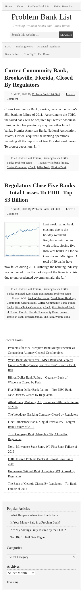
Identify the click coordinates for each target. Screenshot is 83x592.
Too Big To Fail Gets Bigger (28, 537)
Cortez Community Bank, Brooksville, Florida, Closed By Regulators (38, 77)
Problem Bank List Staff (46, 94)
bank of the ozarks (38, 298)
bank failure (61, 162)
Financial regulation (48, 46)
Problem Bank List (39, 6)
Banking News (24, 46)
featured (20, 293)
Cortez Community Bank (21, 167)
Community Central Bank (21, 302)
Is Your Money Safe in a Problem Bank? (35, 522)
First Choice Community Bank (33, 307)
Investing (12, 582)
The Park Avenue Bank (56, 316)
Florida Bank (58, 167)
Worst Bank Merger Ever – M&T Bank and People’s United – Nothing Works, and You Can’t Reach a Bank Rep (42, 365)
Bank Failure (12, 54)
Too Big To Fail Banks (37, 54)
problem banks (23, 162)
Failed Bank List (63, 6)
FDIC (8, 46)
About (20, 6)
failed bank (43, 167)
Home (8, 6)
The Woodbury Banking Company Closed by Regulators (43, 414)
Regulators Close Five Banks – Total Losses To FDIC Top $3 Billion (39, 192)
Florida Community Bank (43, 312)
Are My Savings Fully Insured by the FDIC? (38, 530)
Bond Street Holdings (63, 298)
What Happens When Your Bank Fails (34, 515)
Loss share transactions (39, 293)
